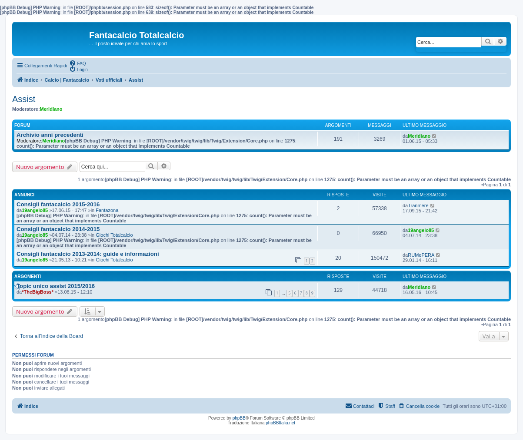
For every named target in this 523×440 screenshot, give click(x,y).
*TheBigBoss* (37, 291)
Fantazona (107, 210)
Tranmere (418, 205)
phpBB (239, 418)
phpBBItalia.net (280, 422)
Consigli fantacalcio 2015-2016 (58, 204)
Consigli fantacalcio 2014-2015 (58, 229)
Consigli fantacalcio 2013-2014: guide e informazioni (88, 254)
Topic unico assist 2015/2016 (56, 286)
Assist (23, 99)
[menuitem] (77, 63)
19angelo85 (35, 210)
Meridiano (51, 109)
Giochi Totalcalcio (114, 235)
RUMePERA (421, 255)
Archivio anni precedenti (50, 135)
